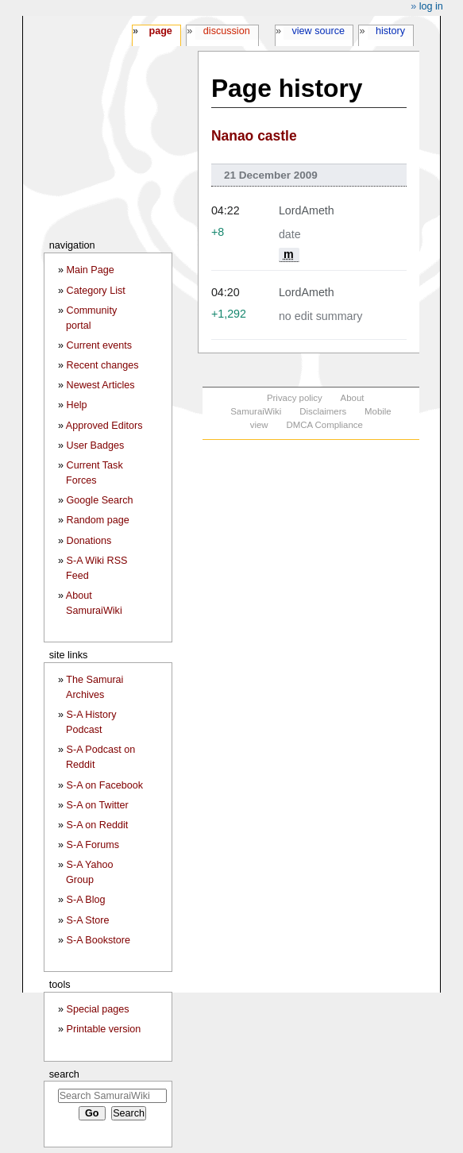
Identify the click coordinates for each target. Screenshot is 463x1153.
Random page (98, 520)
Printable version (104, 1029)
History (390, 31)
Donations (89, 540)
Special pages (98, 1009)
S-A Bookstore (99, 940)
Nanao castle (254, 136)
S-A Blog (86, 899)
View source (318, 31)
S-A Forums (93, 844)
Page (160, 31)
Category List (96, 290)
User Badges (96, 445)
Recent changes (103, 365)
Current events (100, 345)
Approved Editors (104, 425)
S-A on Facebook (105, 785)
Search (64, 1074)
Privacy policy (294, 398)
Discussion (226, 31)
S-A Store (88, 920)
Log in (431, 6)
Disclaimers (322, 411)
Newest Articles (101, 385)
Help (77, 405)
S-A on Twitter (98, 805)
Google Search (100, 500)
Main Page (90, 270)
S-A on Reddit (98, 825)
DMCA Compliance (324, 425)
